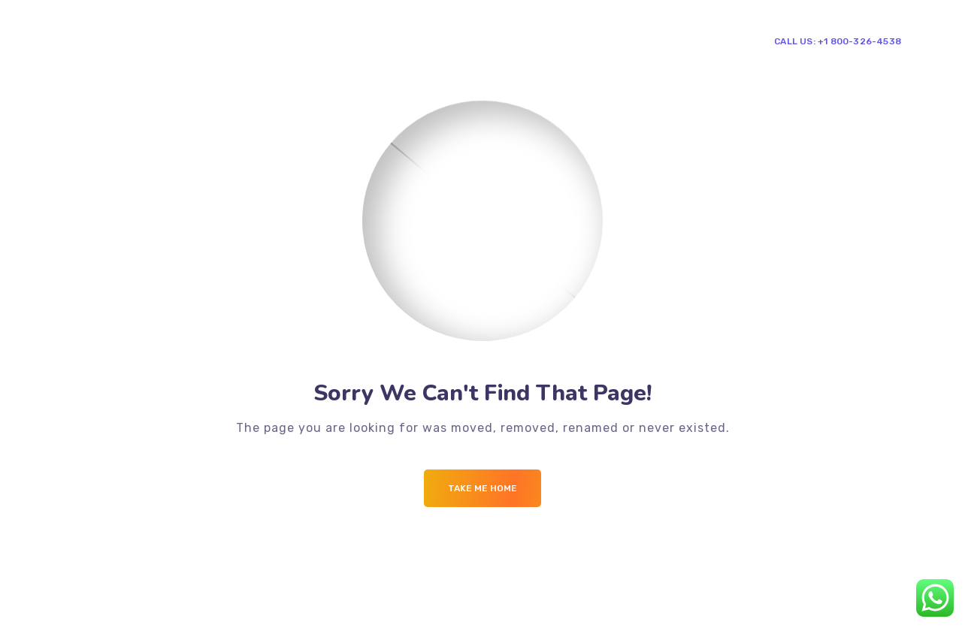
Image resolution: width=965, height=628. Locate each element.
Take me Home (482, 488)
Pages (342, 40)
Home (287, 40)
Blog (479, 40)
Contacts (589, 40)
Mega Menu (412, 40)
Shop (527, 40)
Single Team (664, 40)
